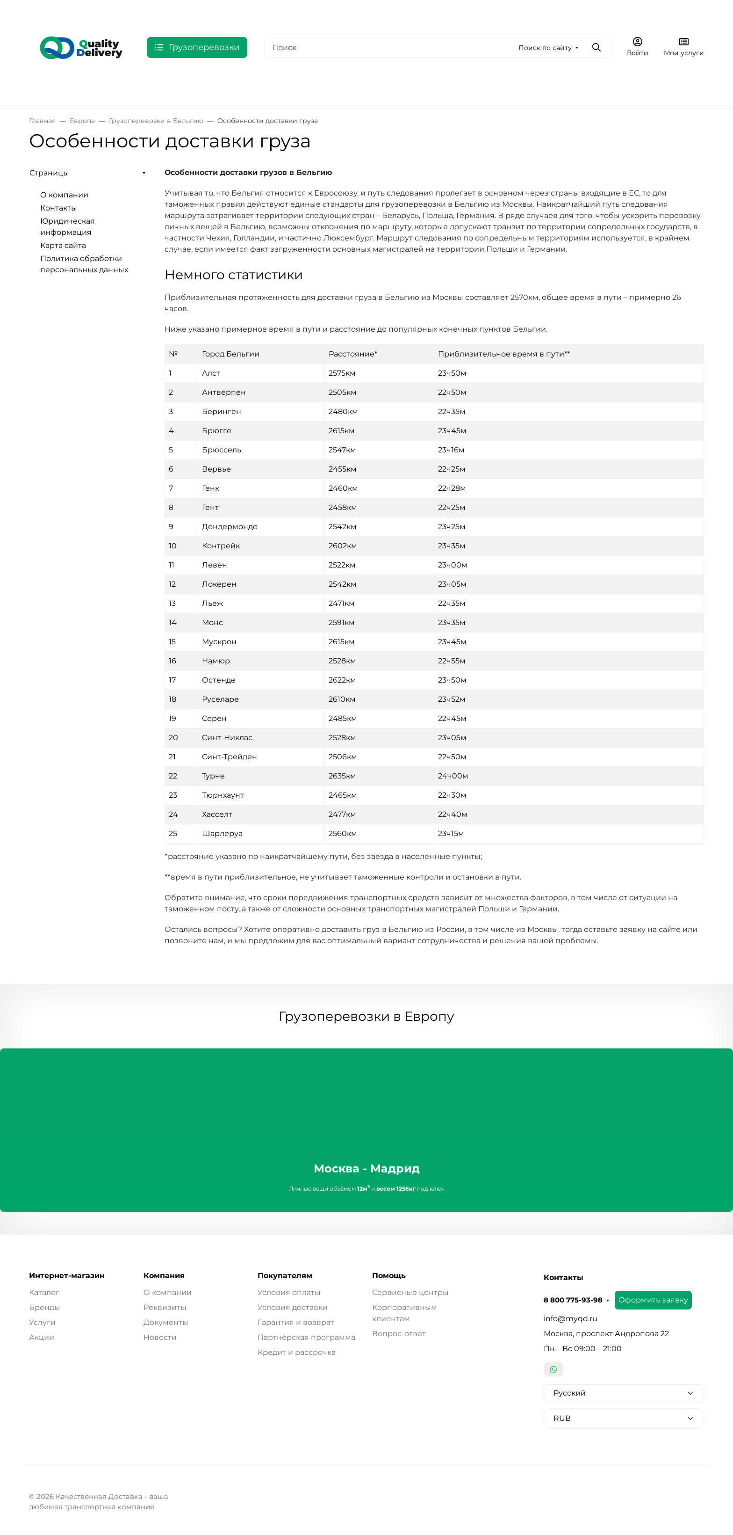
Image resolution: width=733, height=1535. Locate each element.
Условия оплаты (289, 1292)
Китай (276, 90)
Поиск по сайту (545, 48)
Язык (98, 11)
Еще (459, 11)
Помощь (389, 1276)
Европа (90, 90)
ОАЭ (202, 90)
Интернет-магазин (67, 1276)
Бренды (44, 1307)
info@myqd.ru (570, 1318)
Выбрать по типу (332, 90)
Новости (160, 1337)
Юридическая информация (330, 11)
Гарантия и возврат (296, 1322)
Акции (41, 1337)
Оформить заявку (609, 11)
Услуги (42, 1322)
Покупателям (285, 1276)
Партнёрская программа (306, 1337)
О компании (201, 11)
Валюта (45, 11)
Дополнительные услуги (421, 90)
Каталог (44, 1292)
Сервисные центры (410, 1292)
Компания (164, 1276)
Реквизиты (165, 1307)
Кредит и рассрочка (297, 1352)
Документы (166, 1322)
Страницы (49, 172)
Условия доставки (293, 1307)
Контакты (255, 11)
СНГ (132, 90)
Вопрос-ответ (399, 1333)
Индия (238, 90)
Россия (42, 90)
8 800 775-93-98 (528, 11)
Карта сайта (416, 11)
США (171, 90)
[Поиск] (437, 47)
